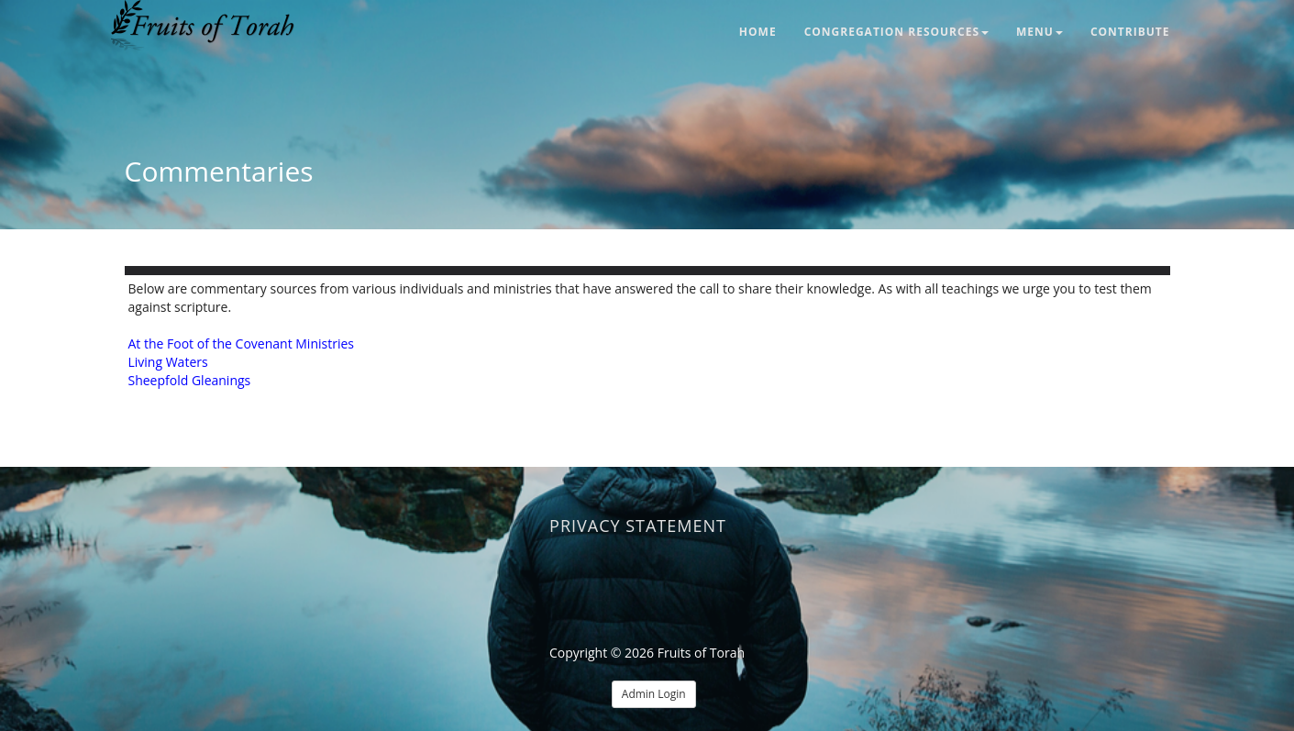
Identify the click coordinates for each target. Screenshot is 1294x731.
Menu (1039, 31)
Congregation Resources (896, 31)
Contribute (1130, 31)
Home (758, 31)
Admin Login (654, 694)
